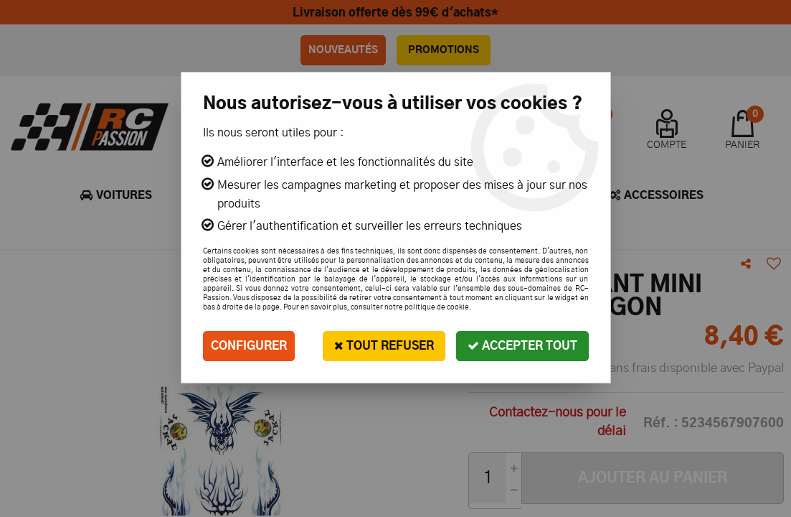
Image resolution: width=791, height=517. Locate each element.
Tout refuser (384, 346)
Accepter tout (522, 346)
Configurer (249, 346)
